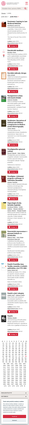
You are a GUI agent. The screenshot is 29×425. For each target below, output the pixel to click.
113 (12, 367)
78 (13, 358)
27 (3, 347)
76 (6, 358)
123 (4, 371)
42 (26, 349)
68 (6, 356)
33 (22, 347)
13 (10, 343)
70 (13, 356)
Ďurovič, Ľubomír (11, 153)
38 (13, 349)
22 (13, 345)
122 (24, 369)
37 (10, 349)
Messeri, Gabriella (18, 209)
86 (13, 360)
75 (3, 358)
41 (22, 349)
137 (12, 375)
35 (3, 349)
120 (16, 369)
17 (22, 343)
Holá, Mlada (20, 237)
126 (16, 371)
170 (24, 384)
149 (12, 378)
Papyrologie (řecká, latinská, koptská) (14, 204)
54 (13, 352)
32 (19, 347)
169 (20, 384)
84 (6, 360)
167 (12, 384)
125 (12, 371)
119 (12, 369)
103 (20, 364)
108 (16, 365)
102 (16, 364)
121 (20, 369)
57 (22, 352)
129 (4, 373)
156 (16, 380)
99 (4, 364)
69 (10, 356)
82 (26, 358)
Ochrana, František (12, 182)
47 (16, 351)
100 (8, 364)
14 (13, 343)
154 (8, 380)
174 (17, 386)
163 (20, 382)
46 (13, 351)
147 (4, 378)
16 (19, 343)
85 (10, 360)
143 (12, 377)
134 (24, 373)
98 (26, 362)
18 (26, 343)
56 (19, 352)
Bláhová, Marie (11, 237)
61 (10, 354)
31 (16, 347)
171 (5, 386)
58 (26, 352)
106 (8, 365)
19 (3, 345)
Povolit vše (14, 416)
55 (16, 352)
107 (12, 365)
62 (13, 354)
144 (16, 377)
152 (24, 378)
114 (16, 367)
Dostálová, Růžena (12, 207)
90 (26, 360)
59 (3, 354)
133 (20, 373)
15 (16, 343)
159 (4, 382)
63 (16, 354)
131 (12, 373)
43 (3, 351)
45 (10, 351)
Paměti (10, 316)
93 (10, 362)
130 (8, 373)
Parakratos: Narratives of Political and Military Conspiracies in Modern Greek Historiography (16, 123)
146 (24, 377)
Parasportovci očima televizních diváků (15, 97)
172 (9, 386)
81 (22, 358)
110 (24, 365)
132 (16, 373)
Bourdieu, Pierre (11, 52)
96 (19, 362)
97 (22, 362)
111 (4, 367)
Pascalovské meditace (15, 50)
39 (16, 349)
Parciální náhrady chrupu (16, 73)
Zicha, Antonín (11, 75)
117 (4, 369)
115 (20, 367)
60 (6, 354)
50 (26, 351)
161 (12, 382)
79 (16, 358)
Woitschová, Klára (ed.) (13, 239)
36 (6, 349)
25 (22, 345)
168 (16, 384)
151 (20, 378)
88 (19, 360)
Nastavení (14, 420)
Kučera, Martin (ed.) (12, 270)
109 (20, 365)
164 (24, 382)
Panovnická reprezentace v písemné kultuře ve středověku (17, 233)
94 (13, 362)
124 (8, 371)
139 (20, 375)
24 (19, 345)
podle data (5, 17)
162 (16, 382)
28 (6, 347)
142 (8, 377)
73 (22, 356)
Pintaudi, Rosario (21, 211)
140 (24, 375)
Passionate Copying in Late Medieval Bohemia (17, 22)
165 (4, 384)
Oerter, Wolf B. (11, 211)
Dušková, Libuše (20, 295)
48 (19, 351)
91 (3, 362)
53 (10, 352)
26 (26, 345)
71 (16, 356)
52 (6, 352)
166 (8, 384)
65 (22, 354)
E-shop (13, 46)
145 (20, 377)
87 (16, 360)
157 (20, 380)
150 (16, 378)
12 (6, 343)
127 (20, 371)
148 (8, 378)
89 (22, 360)
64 (19, 354)
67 (3, 356)
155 (12, 380)
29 (10, 347)
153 (4, 380)
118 (8, 369)
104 (24, 364)
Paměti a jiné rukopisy (15, 293)
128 (24, 371)
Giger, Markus (21, 153)
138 (16, 375)
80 (19, 358)
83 (3, 360)
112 (8, 367)
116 (24, 367)
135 (4, 375)
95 (16, 362)
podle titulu (14, 17)
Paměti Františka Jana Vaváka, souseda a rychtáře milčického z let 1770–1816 (17, 266)
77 (10, 358)
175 (21, 386)
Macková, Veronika (12, 100)
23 (16, 345)
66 (26, 354)
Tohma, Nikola (11, 128)
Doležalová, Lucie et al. (13, 25)
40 (19, 349)
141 (4, 377)
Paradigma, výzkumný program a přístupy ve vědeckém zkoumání (15, 178)
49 (22, 351)
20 (6, 345)
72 (19, 356)
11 (3, 343)
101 (12, 364)
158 (24, 380)
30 (13, 347)
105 (4, 365)
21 (10, 345)
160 (8, 382)
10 (26, 341)
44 (6, 351)
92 (6, 362)
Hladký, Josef (11, 295)
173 (13, 386)
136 (8, 375)
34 (26, 347)
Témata (3, 13)
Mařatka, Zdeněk (12, 318)
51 (3, 352)
